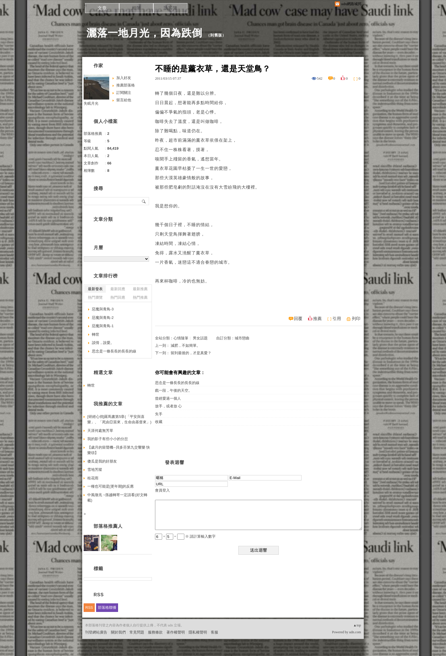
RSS (89, 607)
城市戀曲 (242, 338)
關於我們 (118, 632)
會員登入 (162, 490)
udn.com (355, 632)
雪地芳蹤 (94, 469)
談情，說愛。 (103, 343)
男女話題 (200, 338)
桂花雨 (92, 478)
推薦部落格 (125, 85)
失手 (158, 414)
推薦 (317, 318)
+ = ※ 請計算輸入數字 (185, 536)
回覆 (298, 318)
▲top (357, 625)
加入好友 (123, 78)
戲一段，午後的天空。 (173, 390)
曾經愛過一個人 (168, 398)
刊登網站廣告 (96, 632)
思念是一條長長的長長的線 (177, 383)
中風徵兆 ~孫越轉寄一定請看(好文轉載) (117, 498)
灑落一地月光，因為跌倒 (144, 33)
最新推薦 (140, 289)
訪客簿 (170, 8)
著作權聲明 (175, 632)
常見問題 (136, 632)
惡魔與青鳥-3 (103, 309)
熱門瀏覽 (95, 297)
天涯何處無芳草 (100, 430)
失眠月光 (91, 103)
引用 (337, 318)
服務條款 (155, 632)
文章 (102, 8)
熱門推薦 (140, 297)
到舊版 (216, 35)
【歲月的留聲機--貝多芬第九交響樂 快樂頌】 (118, 450)
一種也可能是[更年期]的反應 (110, 486)
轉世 (95, 334)
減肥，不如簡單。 (185, 345)
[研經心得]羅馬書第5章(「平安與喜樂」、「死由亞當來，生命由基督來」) (119, 419)
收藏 (158, 422)
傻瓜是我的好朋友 (102, 461)
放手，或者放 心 (168, 406)
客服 (214, 632)
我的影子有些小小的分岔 (107, 439)
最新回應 (117, 289)
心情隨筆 (181, 338)
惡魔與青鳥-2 (103, 317)
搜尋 (144, 201)
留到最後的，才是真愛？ (191, 353)
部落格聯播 (107, 607)
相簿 (136, 8)
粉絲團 (90, 651)
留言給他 (123, 100)
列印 (356, 318)
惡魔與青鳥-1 (103, 326)
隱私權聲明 (198, 632)
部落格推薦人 (108, 526)
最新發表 (95, 289)
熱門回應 (117, 297)
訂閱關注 (123, 92)
